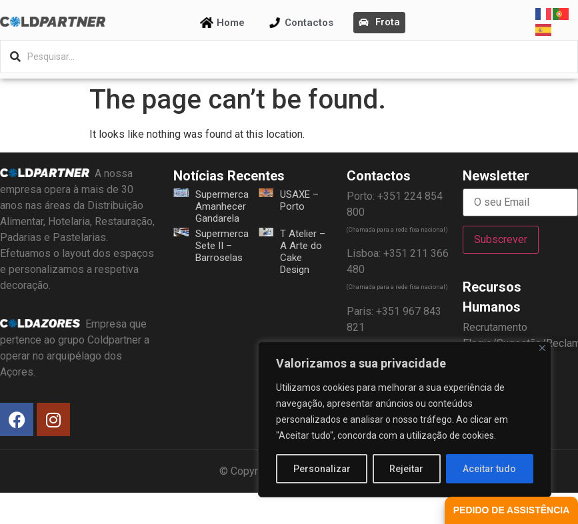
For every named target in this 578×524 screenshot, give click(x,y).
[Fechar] (542, 348)
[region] (404, 419)
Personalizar (322, 468)
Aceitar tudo (490, 468)
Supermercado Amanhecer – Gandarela (227, 206)
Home (231, 23)
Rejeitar (407, 468)
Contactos (309, 23)
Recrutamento (495, 327)
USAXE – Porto (299, 200)
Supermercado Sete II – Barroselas (227, 246)
